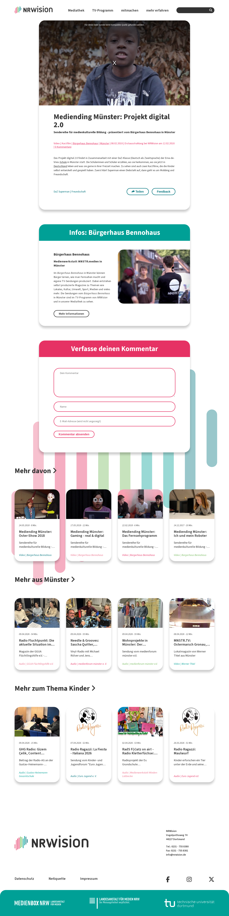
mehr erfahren (157, 10)
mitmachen (129, 10)
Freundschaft (78, 191)
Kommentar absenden (74, 434)
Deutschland (60, 166)
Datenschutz (24, 878)
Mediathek (76, 10)
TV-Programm (102, 10)
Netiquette (57, 878)
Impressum (89, 878)
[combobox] (195, 10)
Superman (64, 191)
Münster (104, 143)
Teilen (138, 191)
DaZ (56, 191)
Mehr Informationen (71, 314)
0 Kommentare (63, 147)
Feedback (163, 191)
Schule (63, 162)
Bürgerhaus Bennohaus (85, 143)
